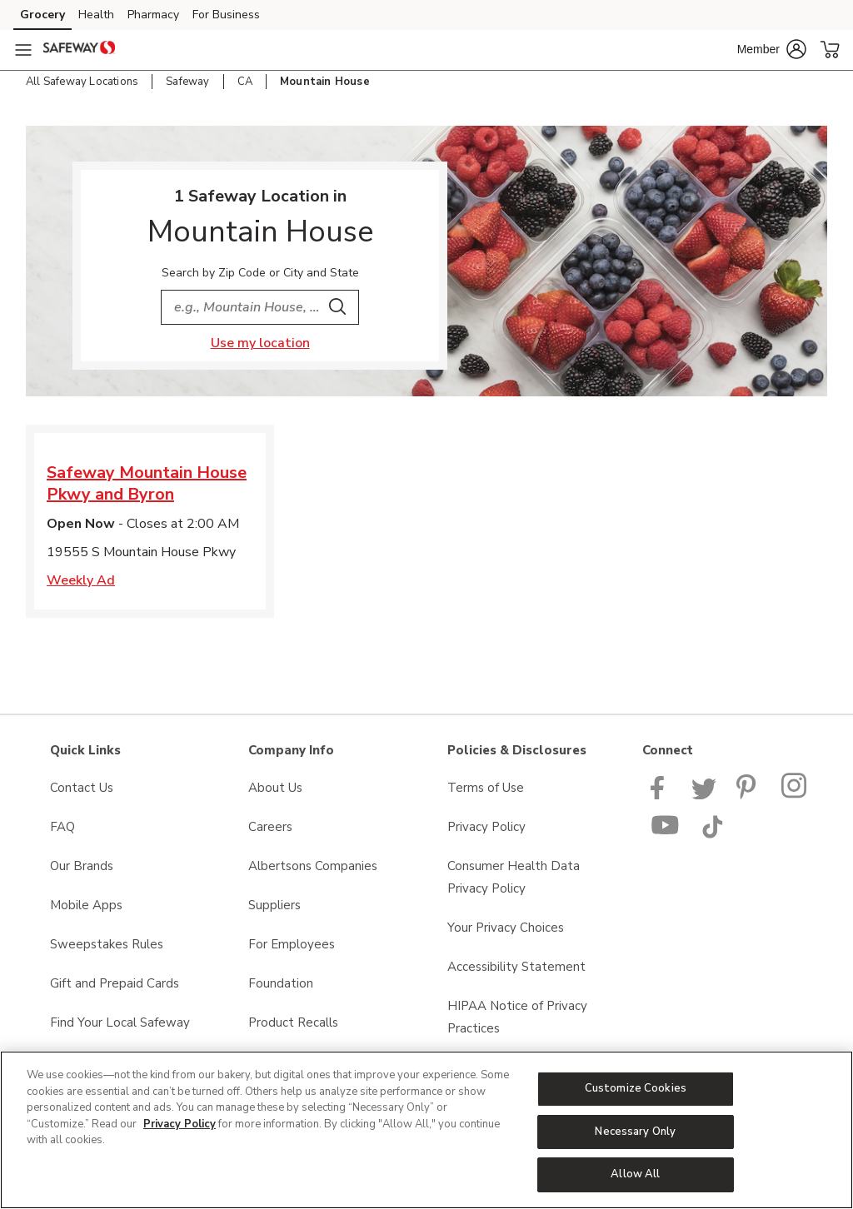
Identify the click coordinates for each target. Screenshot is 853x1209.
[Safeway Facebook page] (661, 795)
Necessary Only (635, 1131)
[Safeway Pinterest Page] (749, 795)
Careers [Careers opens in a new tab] (270, 826)
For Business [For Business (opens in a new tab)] (226, 14)
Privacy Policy (179, 1124)
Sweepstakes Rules (106, 944)
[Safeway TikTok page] (712, 834)
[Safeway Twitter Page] (704, 795)
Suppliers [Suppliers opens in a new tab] (274, 905)
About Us (275, 787)
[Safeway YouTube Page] (665, 834)
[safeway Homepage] (79, 50)
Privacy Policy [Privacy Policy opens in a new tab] (486, 826)
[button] (772, 49)
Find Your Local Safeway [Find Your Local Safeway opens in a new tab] (120, 1022)
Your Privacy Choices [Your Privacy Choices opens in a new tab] (505, 927)
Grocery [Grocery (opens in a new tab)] (42, 14)
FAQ (62, 826)
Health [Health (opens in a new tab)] (96, 14)
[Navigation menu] (23, 50)
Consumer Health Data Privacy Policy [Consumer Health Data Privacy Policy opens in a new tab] (513, 877)
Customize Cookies (635, 1088)
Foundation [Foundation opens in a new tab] (280, 983)
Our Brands (81, 866)
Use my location (260, 343)
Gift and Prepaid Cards (114, 983)
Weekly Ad (81, 580)
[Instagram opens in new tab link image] (795, 795)
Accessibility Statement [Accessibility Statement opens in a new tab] (516, 966)
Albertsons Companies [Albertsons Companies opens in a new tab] (312, 866)
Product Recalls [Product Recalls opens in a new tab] (293, 1022)
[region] (426, 1130)
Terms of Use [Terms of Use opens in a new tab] (485, 787)
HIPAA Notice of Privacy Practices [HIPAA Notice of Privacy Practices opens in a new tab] (517, 1017)
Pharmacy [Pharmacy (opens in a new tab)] (153, 14)
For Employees (291, 944)
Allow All (635, 1174)
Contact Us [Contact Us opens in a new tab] (81, 787)
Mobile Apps (86, 905)
